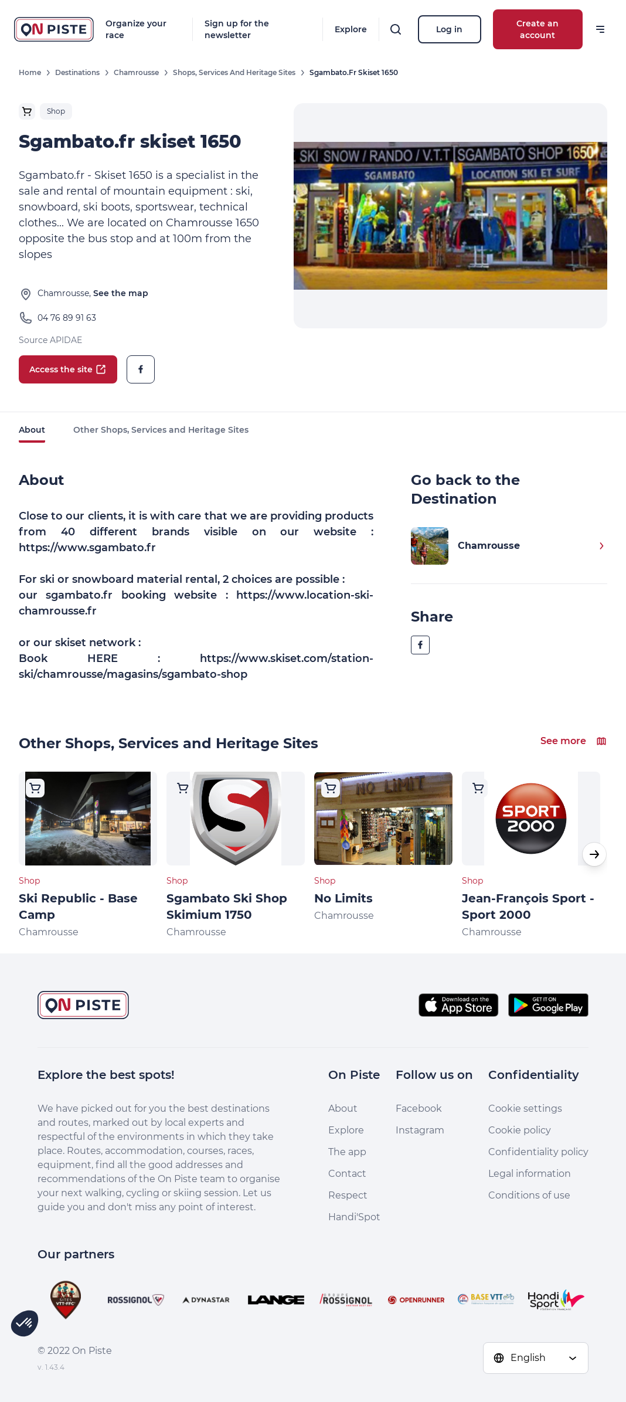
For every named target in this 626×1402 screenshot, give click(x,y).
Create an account (537, 29)
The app (347, 1151)
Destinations (77, 72)
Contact (347, 1173)
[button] (594, 854)
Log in (449, 29)
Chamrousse (136, 72)
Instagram (420, 1130)
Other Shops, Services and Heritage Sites (161, 430)
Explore (351, 29)
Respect (348, 1195)
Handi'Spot (354, 1217)
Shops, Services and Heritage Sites (234, 72)
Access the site (68, 369)
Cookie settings (525, 1108)
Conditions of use (529, 1195)
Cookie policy (519, 1130)
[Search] (396, 29)
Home (30, 72)
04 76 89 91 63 (67, 318)
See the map (120, 293)
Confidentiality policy (538, 1151)
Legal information (529, 1173)
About (32, 430)
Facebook (419, 1108)
